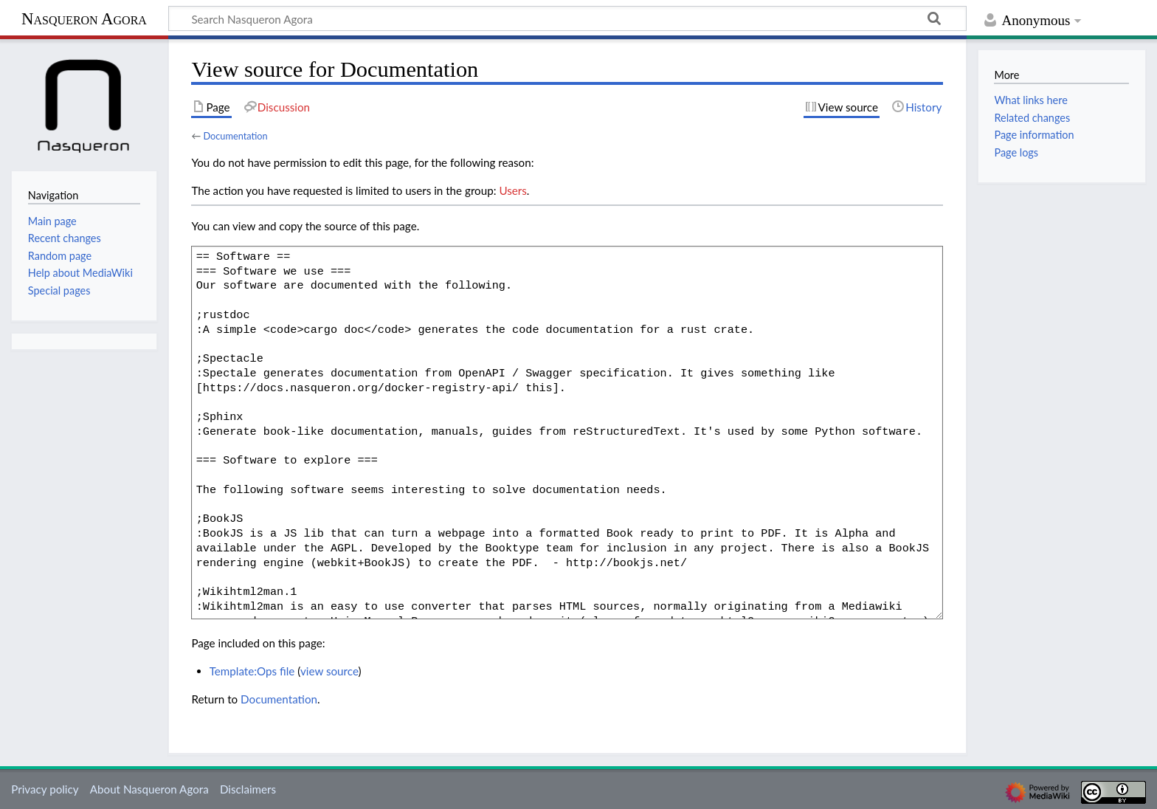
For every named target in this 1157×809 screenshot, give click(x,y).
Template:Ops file (252, 671)
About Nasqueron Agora (149, 789)
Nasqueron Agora (84, 19)
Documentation (235, 136)
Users (512, 190)
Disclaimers (248, 789)
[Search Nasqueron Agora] (567, 18)
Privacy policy (44, 789)
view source (329, 671)
